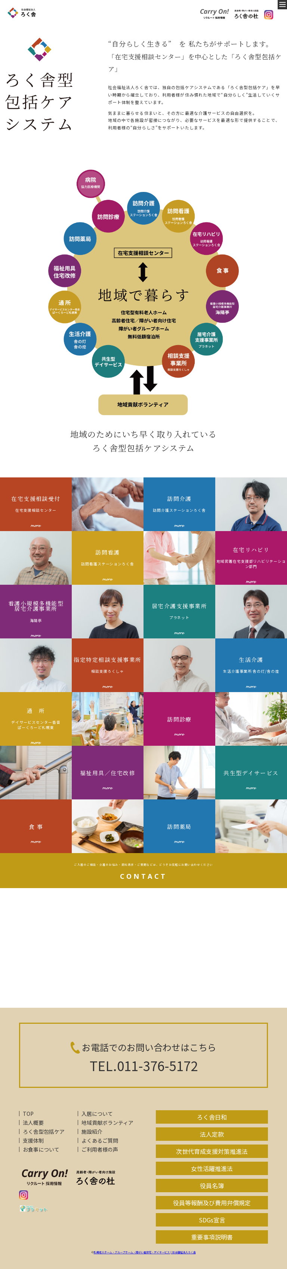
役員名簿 (212, 1185)
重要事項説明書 (212, 1236)
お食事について (41, 1149)
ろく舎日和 (212, 1116)
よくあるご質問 (99, 1140)
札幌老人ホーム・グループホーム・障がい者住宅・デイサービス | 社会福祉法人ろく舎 (145, 1252)
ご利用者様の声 (99, 1149)
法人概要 (33, 1122)
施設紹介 (91, 1131)
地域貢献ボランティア (107, 1122)
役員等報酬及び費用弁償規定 (212, 1202)
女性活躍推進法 (212, 1168)
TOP (28, 1113)
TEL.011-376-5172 (144, 1065)
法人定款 (212, 1134)
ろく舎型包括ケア (44, 1131)
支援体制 (33, 1140)
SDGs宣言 (212, 1219)
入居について (97, 1113)
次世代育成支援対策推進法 (212, 1151)
